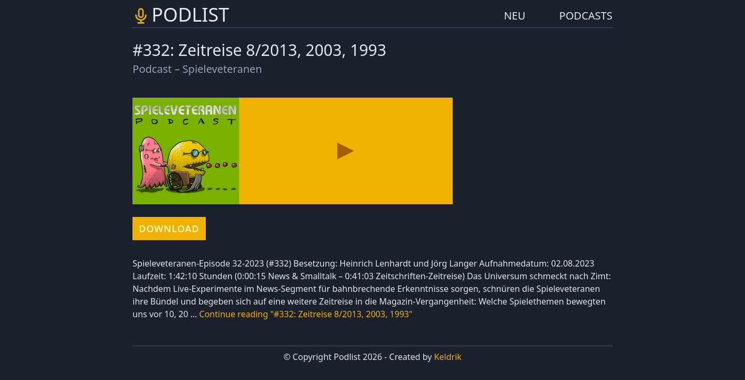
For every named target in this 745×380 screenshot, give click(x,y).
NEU (515, 15)
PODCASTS (586, 15)
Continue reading (306, 314)
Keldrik (448, 357)
